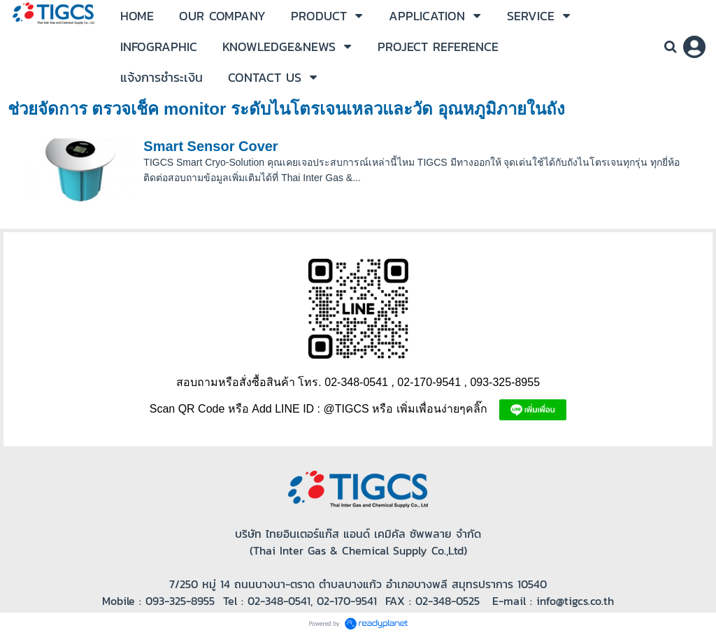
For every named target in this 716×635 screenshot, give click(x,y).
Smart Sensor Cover (210, 146)
